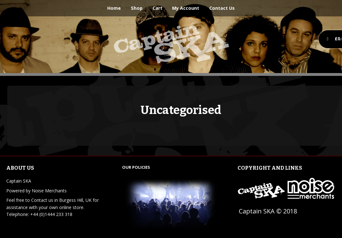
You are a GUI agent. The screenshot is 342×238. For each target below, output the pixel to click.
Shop (137, 8)
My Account (185, 8)
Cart (157, 8)
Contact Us (222, 8)
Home (114, 8)
